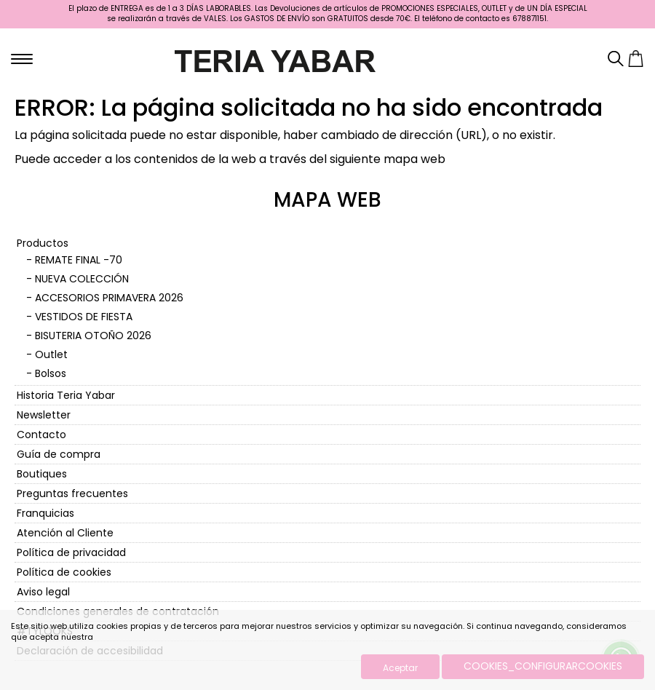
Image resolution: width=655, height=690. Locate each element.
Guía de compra (58, 454)
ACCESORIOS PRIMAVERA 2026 (109, 297)
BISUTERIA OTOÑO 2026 (93, 335)
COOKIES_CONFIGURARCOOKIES (543, 666)
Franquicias (45, 513)
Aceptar (400, 668)
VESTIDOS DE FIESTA (83, 316)
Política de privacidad (71, 552)
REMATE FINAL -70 (78, 260)
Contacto (41, 434)
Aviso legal (43, 591)
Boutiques (42, 474)
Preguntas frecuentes (72, 493)
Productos (42, 243)
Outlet (51, 354)
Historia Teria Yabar (66, 395)
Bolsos (50, 373)
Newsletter (44, 415)
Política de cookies (64, 572)
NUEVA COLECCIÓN (82, 278)
